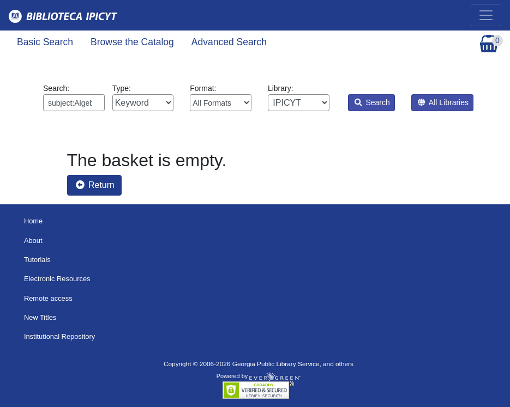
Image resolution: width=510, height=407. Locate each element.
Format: (220, 97)
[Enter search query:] (74, 102)
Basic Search (45, 42)
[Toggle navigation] (486, 15)
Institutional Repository (59, 336)
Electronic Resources (57, 279)
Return (95, 185)
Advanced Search (229, 42)
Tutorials (37, 260)
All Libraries (443, 102)
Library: (298, 97)
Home (33, 221)
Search (372, 102)
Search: (74, 97)
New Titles (40, 317)
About (33, 240)
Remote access (48, 298)
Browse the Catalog (132, 42)
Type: (143, 97)
